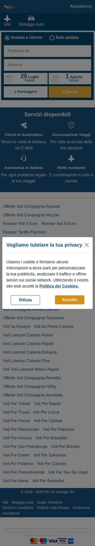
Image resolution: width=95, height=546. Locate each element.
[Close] (87, 245)
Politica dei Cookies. (59, 286)
